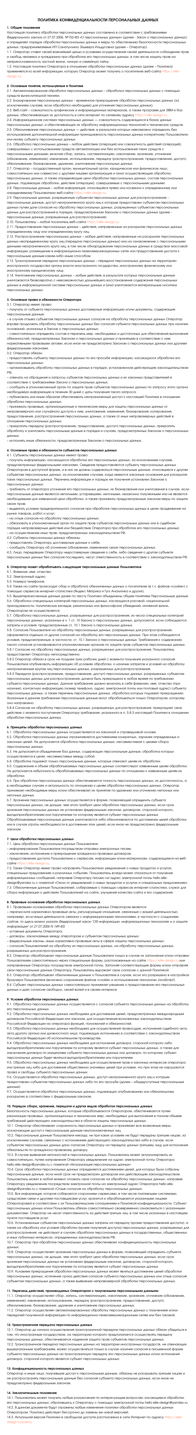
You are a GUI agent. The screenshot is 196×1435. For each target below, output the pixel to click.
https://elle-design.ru (151, 115)
